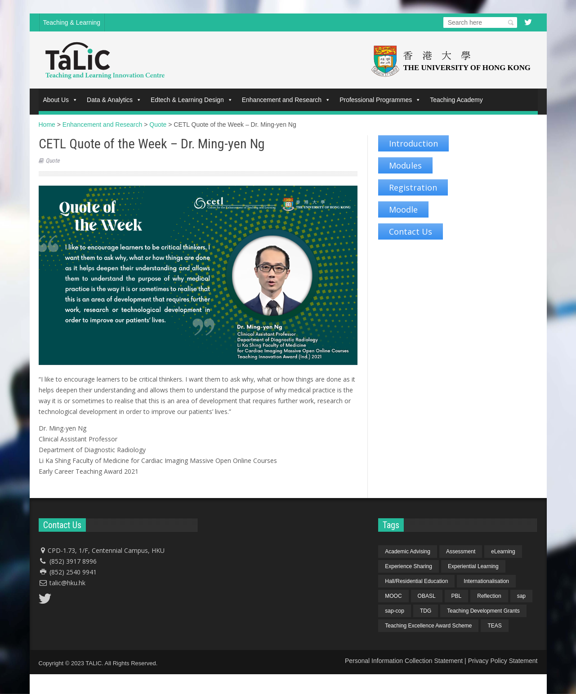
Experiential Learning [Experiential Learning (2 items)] (473, 566)
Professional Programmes (380, 100)
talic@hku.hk (67, 582)
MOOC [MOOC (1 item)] (393, 596)
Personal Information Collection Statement (404, 660)
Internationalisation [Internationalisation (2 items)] (486, 581)
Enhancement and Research (286, 100)
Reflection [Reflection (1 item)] (489, 596)
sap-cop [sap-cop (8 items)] (394, 611)
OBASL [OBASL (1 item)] (427, 596)
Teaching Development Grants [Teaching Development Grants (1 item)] (483, 611)
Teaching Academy (456, 99)
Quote (52, 160)
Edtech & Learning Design (192, 100)
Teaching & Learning (72, 22)
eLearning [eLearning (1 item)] (503, 551)
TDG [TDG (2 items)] (425, 611)
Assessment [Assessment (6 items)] (460, 551)
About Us (60, 100)
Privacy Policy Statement (503, 660)
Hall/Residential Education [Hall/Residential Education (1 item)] (416, 581)
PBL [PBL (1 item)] (456, 596)
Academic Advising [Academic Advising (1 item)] (407, 551)
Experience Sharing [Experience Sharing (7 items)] (408, 566)
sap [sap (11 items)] (521, 596)
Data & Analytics (114, 100)
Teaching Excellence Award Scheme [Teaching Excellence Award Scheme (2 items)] (428, 626)
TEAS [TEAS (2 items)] (494, 626)
